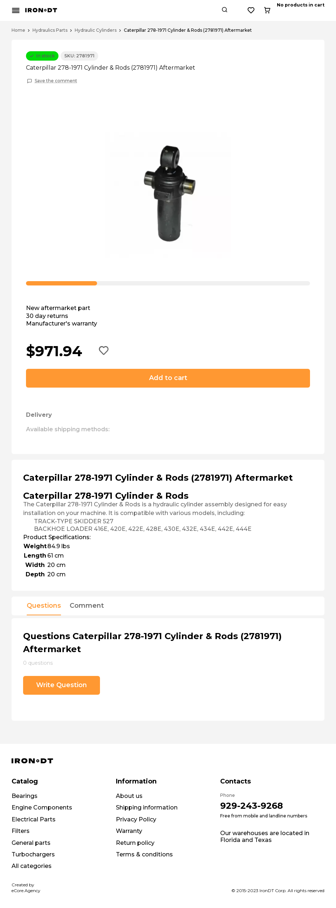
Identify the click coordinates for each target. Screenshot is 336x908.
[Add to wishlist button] (104, 351)
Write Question (61, 685)
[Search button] (276, 10)
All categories (32, 866)
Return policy (135, 842)
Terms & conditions (144, 854)
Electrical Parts (34, 819)
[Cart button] (318, 10)
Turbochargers (33, 854)
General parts (31, 842)
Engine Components (42, 807)
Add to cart (168, 378)
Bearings (25, 796)
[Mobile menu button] (16, 10)
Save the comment (56, 80)
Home (18, 30)
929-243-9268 (251, 805)
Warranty (129, 831)
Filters (21, 831)
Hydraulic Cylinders (96, 30)
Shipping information (147, 807)
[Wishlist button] (302, 10)
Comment (87, 606)
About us (129, 796)
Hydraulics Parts (49, 30)
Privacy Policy (136, 819)
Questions (44, 606)
